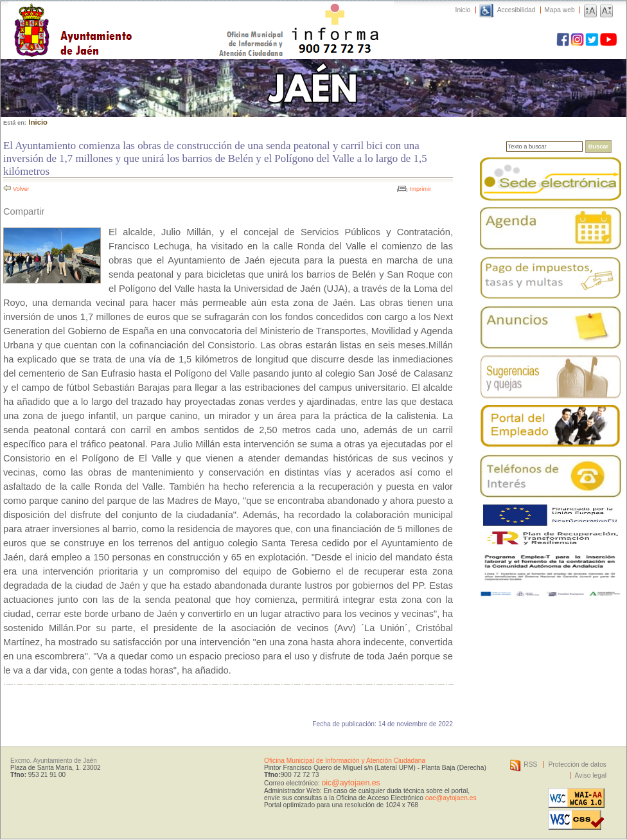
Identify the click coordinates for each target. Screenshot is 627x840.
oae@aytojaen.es (451, 797)
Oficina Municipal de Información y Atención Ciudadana (344, 760)
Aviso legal (590, 775)
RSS (530, 764)
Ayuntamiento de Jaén (128, 17)
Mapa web (559, 9)
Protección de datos (577, 764)
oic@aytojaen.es (350, 782)
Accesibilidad (516, 9)
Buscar (598, 146)
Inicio (463, 9)
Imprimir (420, 189)
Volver (21, 189)
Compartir (23, 211)
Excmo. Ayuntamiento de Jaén (53, 760)
